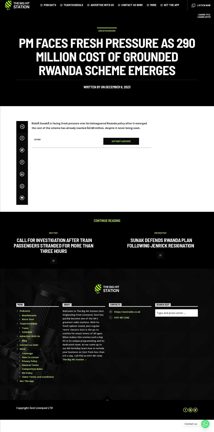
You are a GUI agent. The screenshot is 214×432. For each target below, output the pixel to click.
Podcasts (50, 5)
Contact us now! (132, 5)
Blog (24, 352)
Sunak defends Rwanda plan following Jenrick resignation (160, 255)
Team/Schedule (73, 5)
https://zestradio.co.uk (127, 324)
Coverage (27, 365)
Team (25, 340)
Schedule (27, 344)
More (153, 5)
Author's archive (121, 153)
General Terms (30, 377)
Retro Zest (28, 331)
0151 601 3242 (121, 329)
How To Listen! (30, 369)
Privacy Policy (29, 373)
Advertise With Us (102, 5)
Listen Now (201, 5)
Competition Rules (32, 381)
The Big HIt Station (75, 372)
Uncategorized (107, 37)
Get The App (171, 5)
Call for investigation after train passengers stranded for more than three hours (53, 258)
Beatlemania (29, 327)
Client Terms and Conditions (38, 389)
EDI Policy (27, 385)
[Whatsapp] (205, 424)
